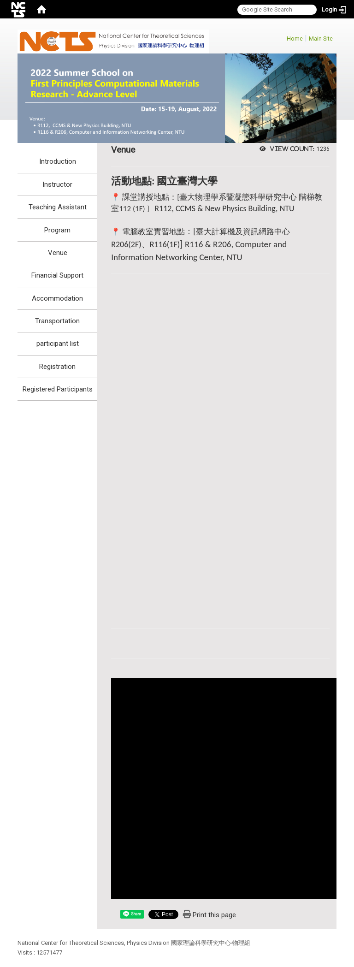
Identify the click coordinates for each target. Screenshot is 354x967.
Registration (57, 366)
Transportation (57, 321)
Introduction (57, 161)
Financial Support (57, 275)
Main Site (321, 38)
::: (282, 37)
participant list (57, 343)
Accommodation (57, 298)
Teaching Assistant (58, 207)
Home (295, 38)
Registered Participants (58, 389)
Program (57, 230)
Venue (57, 253)
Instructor (57, 184)
